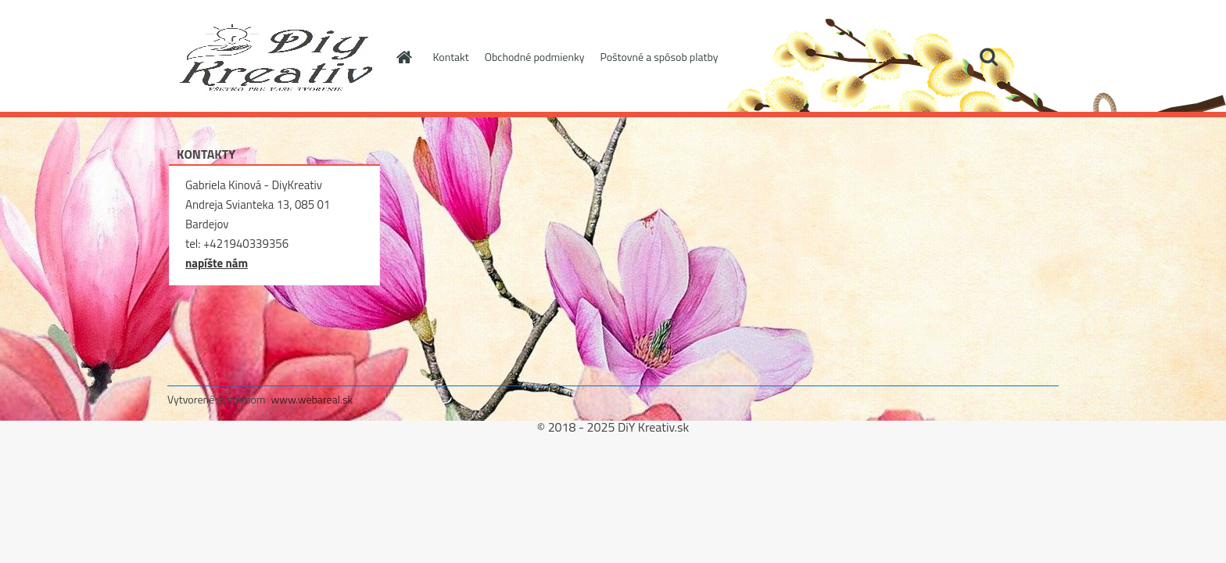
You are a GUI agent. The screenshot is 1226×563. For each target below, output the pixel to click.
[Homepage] (403, 57)
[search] (988, 57)
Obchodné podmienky (535, 56)
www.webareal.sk (312, 399)
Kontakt (451, 56)
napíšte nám (216, 263)
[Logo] (274, 58)
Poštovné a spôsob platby (659, 56)
